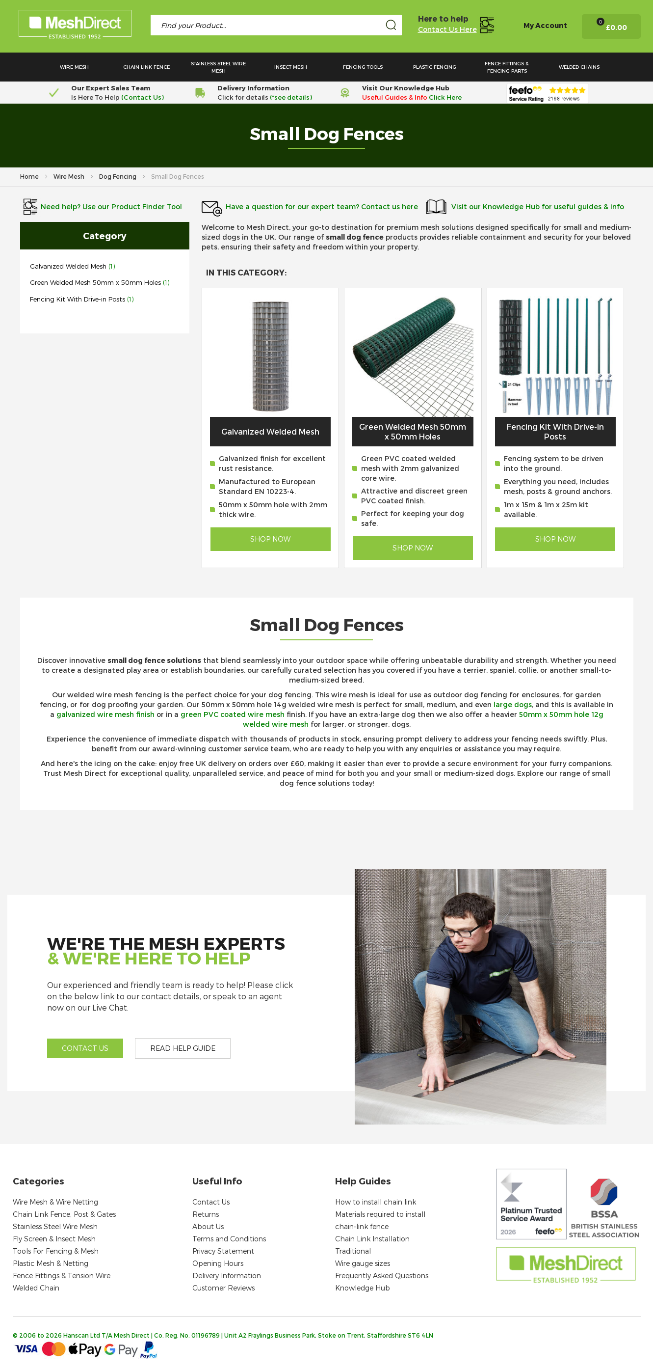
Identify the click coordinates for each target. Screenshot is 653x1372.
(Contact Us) (142, 97)
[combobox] (276, 25)
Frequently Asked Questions (381, 1275)
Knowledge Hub (362, 1288)
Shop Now (270, 539)
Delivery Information (226, 1275)
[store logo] (75, 26)
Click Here (445, 97)
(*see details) (290, 97)
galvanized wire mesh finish (105, 714)
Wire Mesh (69, 176)
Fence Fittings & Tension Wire (61, 1275)
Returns (205, 1214)
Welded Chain (36, 1288)
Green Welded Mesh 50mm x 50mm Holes (96, 282)
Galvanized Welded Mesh (68, 266)
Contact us (85, 1048)
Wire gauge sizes (362, 1263)
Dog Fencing (118, 176)
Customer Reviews (223, 1288)
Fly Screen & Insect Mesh (54, 1239)
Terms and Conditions (229, 1239)
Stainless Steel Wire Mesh (55, 1226)
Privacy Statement (223, 1251)
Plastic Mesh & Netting (50, 1263)
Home (30, 176)
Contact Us (211, 1202)
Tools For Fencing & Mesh (56, 1251)
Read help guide (182, 1048)
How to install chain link (375, 1202)
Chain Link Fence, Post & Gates (64, 1214)
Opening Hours (217, 1263)
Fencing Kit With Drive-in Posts (77, 299)
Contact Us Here (447, 29)
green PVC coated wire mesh (233, 714)
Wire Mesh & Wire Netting (55, 1202)
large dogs (513, 704)
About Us (208, 1226)
